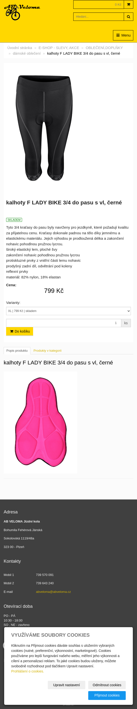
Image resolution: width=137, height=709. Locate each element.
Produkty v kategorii (48, 350)
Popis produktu (17, 350)
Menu (123, 35)
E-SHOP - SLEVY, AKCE (59, 48)
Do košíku (19, 331)
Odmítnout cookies (107, 685)
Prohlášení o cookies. (27, 671)
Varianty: (13, 302)
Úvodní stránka (19, 48)
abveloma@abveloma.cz (53, 592)
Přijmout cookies (107, 695)
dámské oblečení (27, 53)
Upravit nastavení (66, 685)
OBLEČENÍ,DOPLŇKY (104, 48)
